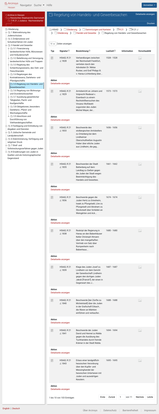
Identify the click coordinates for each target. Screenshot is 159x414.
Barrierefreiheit (130, 410)
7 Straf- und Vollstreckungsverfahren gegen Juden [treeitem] (25, 147)
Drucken (151, 23)
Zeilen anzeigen (60, 44)
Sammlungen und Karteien (97, 29)
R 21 (120, 29)
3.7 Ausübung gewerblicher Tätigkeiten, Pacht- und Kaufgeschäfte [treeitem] (24, 100)
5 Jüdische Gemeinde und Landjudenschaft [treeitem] (21, 134)
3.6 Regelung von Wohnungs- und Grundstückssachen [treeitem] (25, 92)
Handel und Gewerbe (84, 33)
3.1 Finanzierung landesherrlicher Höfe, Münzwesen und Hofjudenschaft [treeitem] (26, 51)
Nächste (140, 397)
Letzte (150, 397)
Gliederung (70, 29)
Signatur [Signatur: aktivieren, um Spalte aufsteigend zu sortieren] (65, 51)
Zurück (111, 397)
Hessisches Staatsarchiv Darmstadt (26, 18)
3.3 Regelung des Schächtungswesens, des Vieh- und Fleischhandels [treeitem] (26, 67)
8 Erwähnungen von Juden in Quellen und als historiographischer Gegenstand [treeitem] (24, 155)
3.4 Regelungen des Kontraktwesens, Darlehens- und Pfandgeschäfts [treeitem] (25, 77)
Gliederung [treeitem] (11, 29)
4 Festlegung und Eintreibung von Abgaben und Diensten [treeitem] (24, 127)
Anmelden (148, 5)
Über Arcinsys (90, 410)
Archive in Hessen (14, 15)
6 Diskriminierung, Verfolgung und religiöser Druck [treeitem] (25, 140)
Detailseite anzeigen (145, 14)
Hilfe (49, 5)
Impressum (150, 410)
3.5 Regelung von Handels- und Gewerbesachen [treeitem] (26, 85)
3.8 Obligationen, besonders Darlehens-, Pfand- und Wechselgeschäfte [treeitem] (25, 109)
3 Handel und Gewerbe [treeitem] (19, 45)
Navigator (26, 5)
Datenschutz (110, 410)
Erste (102, 397)
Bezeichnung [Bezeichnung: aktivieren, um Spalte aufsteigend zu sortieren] (83, 51)
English (6, 408)
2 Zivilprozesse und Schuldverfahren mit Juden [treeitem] (20, 40)
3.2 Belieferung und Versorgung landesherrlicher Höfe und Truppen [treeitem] (26, 60)
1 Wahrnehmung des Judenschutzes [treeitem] (18, 34)
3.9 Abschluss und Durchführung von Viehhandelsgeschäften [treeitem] (21, 119)
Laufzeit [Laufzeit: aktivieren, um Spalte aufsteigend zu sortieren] (111, 51)
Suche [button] (38, 5)
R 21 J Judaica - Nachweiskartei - (27, 20)
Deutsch (16, 408)
